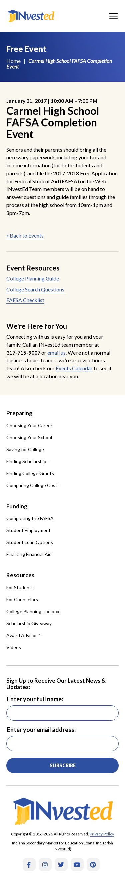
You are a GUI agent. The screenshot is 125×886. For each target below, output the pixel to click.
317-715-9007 (23, 352)
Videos (13, 647)
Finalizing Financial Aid (29, 554)
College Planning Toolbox (32, 611)
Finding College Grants (30, 473)
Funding (16, 506)
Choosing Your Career (29, 425)
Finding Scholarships (27, 461)
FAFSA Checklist (25, 300)
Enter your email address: (41, 729)
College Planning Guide (32, 278)
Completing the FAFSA (30, 518)
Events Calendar (74, 368)
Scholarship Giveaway (29, 623)
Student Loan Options (29, 542)
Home (13, 61)
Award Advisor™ (23, 635)
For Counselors (22, 599)
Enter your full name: (35, 699)
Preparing (19, 413)
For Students (20, 587)
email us (56, 352)
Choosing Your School (29, 437)
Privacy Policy (102, 833)
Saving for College (25, 449)
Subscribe (63, 765)
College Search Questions (35, 289)
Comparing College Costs (33, 485)
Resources (20, 575)
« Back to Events (25, 235)
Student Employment (28, 530)
